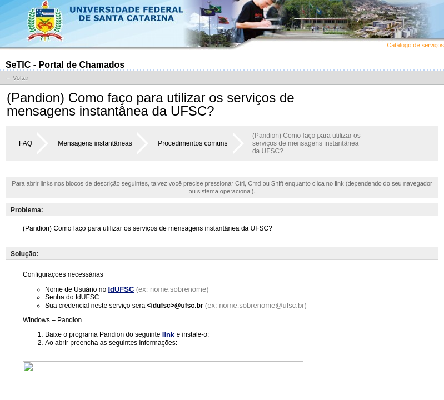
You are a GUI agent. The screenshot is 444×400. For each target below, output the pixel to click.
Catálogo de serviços (415, 45)
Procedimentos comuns (192, 143)
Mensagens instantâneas (95, 143)
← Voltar (16, 77)
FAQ (25, 143)
